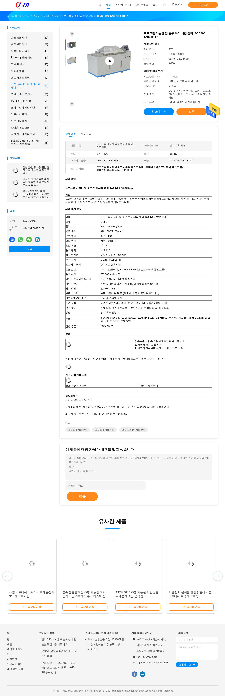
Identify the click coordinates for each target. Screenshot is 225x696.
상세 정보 (70, 133)
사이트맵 (12, 659)
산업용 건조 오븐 (29, 127)
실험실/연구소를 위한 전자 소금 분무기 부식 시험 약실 (36, 170)
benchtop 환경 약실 (29, 57)
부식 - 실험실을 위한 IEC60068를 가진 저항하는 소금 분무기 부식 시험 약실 (36, 194)
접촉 (29, 248)
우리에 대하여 (14, 649)
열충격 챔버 (29, 71)
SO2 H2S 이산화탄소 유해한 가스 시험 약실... (29, 142)
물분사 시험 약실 (29, 114)
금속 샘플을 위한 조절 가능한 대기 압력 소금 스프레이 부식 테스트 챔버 (83, 596)
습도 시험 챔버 (29, 44)
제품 (9, 644)
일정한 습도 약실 (29, 51)
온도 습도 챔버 (29, 37)
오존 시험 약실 (29, 121)
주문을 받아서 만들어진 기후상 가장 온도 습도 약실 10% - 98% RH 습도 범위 (58, 667)
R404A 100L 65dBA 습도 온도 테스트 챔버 (59, 653)
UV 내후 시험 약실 (29, 101)
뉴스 (9, 654)
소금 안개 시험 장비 (77, 429)
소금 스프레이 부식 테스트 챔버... (29, 86)
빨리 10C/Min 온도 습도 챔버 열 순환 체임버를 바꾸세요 (58, 642)
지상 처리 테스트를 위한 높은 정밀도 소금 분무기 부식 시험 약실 (36, 182)
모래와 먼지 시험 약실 (29, 107)
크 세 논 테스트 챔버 (29, 94)
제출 (82, 496)
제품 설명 (86, 133)
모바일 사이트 (14, 664)
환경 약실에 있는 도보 (29, 134)
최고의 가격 (159, 111)
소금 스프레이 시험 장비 (133, 429)
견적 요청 (203, 4)
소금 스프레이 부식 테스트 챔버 (102, 632)
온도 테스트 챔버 (29, 78)
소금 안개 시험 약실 (104, 429)
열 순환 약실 (29, 64)
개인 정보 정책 (15, 669)
